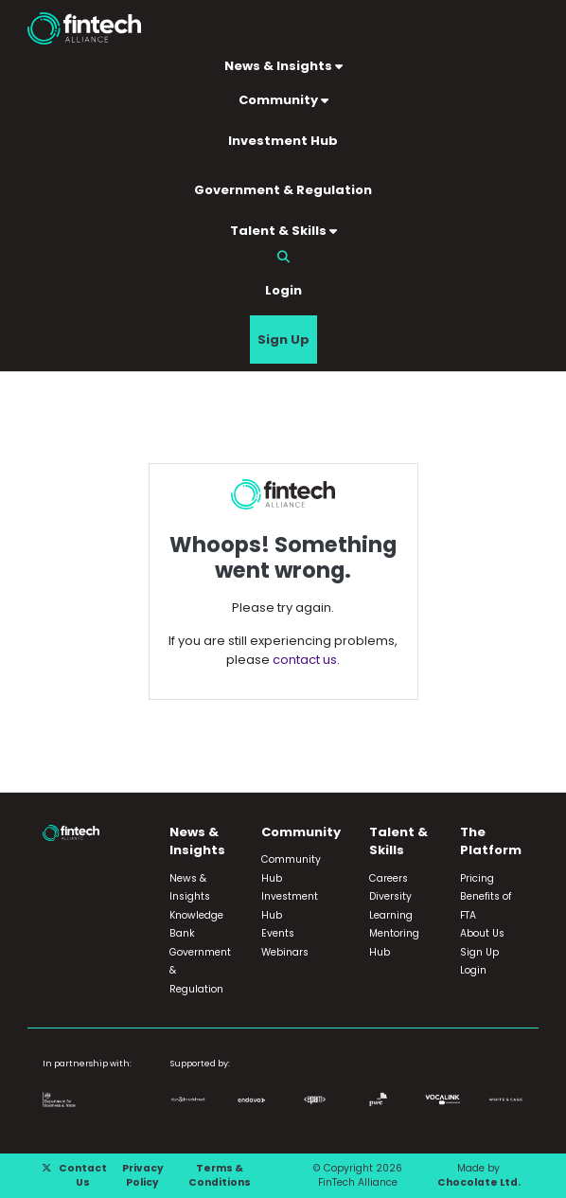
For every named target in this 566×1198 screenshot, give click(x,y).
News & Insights (283, 66)
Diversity (390, 896)
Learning (391, 915)
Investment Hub (283, 141)
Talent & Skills (283, 231)
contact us (305, 660)
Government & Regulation (283, 190)
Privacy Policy (143, 1175)
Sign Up (283, 340)
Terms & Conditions (219, 1175)
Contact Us (83, 1175)
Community (283, 100)
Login (283, 290)
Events (277, 933)
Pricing (477, 878)
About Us (482, 933)
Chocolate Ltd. (479, 1182)
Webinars (285, 952)
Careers (388, 878)
